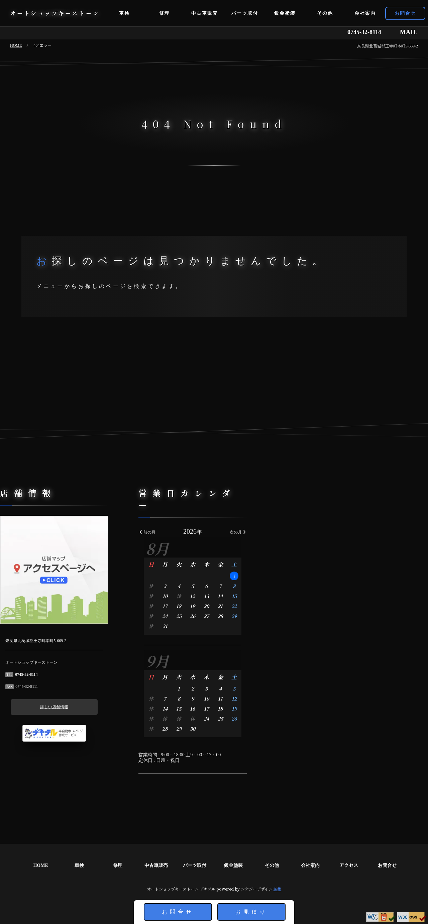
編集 (278, 889)
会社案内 (365, 13)
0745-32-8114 (364, 32)
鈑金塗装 (285, 13)
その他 (325, 13)
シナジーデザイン (257, 889)
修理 (164, 13)
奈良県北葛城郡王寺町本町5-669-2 (387, 46)
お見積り (251, 912)
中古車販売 (204, 13)
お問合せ (405, 13)
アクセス (348, 865)
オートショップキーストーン (55, 13)
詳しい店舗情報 (76, 707)
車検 (124, 13)
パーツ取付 (244, 13)
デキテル (207, 889)
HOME (16, 45)
